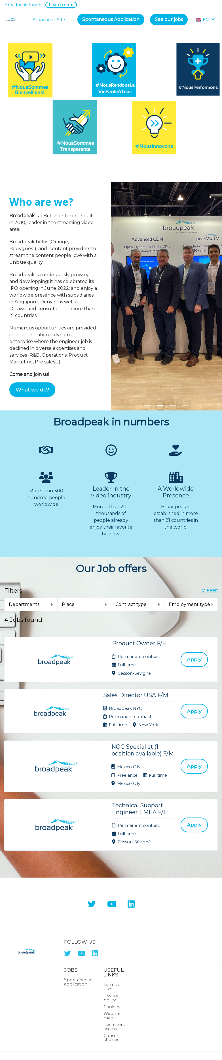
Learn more (61, 4)
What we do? (32, 390)
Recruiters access (113, 979)
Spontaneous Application (110, 19)
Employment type (191, 604)
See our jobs (169, 19)
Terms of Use (112, 940)
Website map (111, 969)
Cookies (111, 960)
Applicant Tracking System (111, 1045)
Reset (210, 590)
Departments (31, 604)
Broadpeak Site (48, 19)
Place (84, 604)
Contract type (137, 604)
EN (205, 19)
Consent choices (112, 990)
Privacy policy (110, 950)
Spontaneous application (78, 935)
